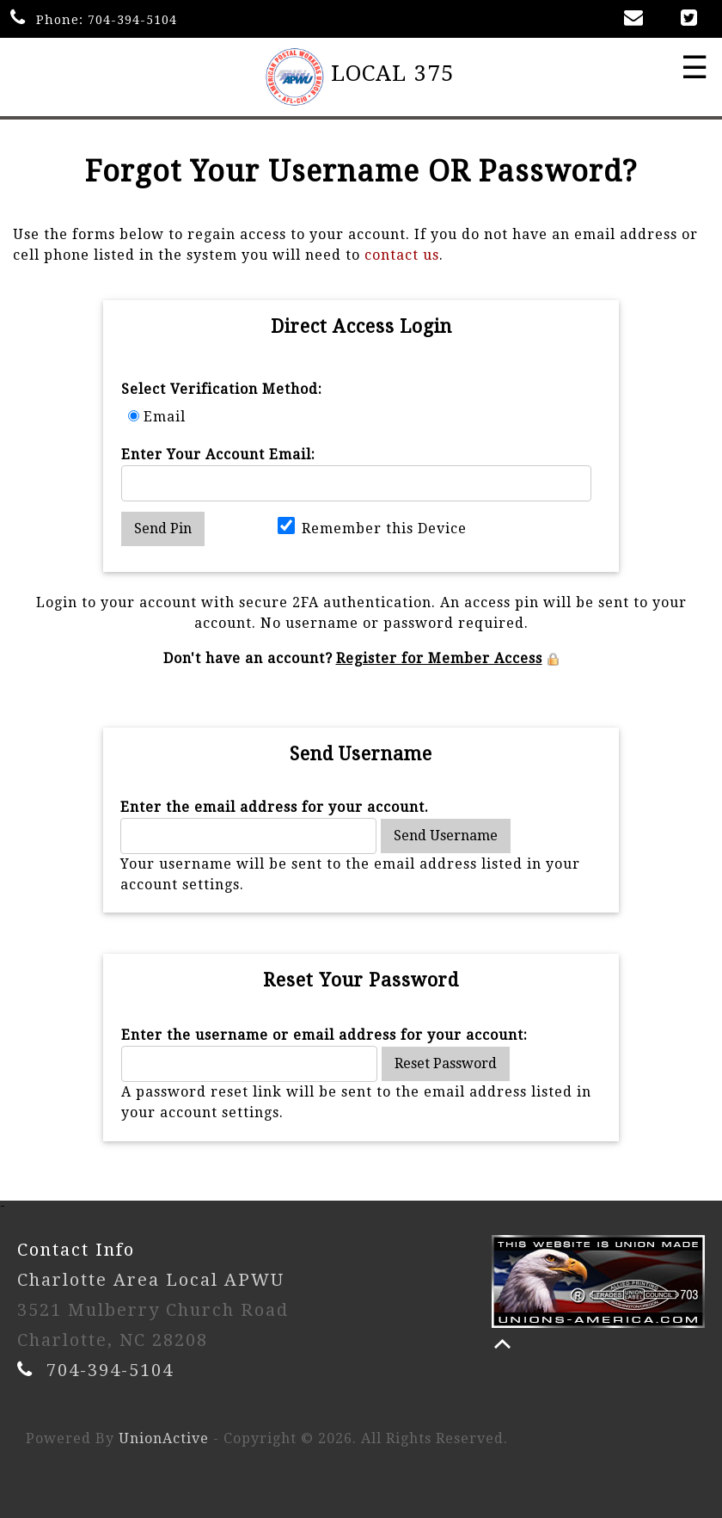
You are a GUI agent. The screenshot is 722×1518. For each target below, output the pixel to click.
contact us (401, 255)
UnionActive (164, 1438)
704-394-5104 (132, 20)
